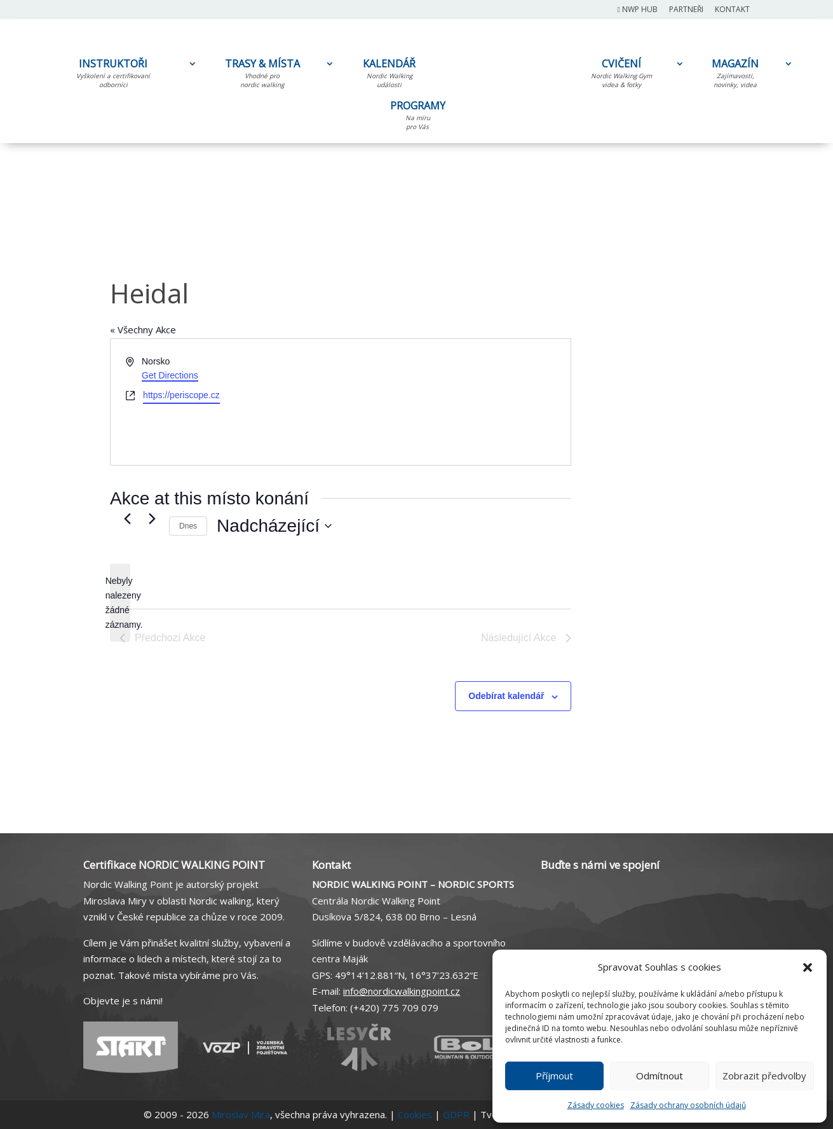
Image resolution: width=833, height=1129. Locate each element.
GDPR (456, 1114)
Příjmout (554, 1075)
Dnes (188, 526)
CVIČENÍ (621, 75)
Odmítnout (659, 1075)
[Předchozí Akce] (127, 518)
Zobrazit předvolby (764, 1075)
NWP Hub (638, 10)
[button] (807, 967)
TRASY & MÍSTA (262, 75)
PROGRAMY (417, 117)
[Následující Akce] (151, 518)
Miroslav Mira (241, 1114)
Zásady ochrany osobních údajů (688, 1105)
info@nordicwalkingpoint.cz (401, 991)
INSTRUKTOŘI (113, 75)
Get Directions (170, 375)
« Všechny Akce (143, 329)
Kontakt (732, 10)
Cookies (415, 1114)
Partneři (686, 10)
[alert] (120, 603)
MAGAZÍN (735, 75)
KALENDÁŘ (389, 75)
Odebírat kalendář (506, 696)
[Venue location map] (454, 402)
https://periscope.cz (181, 395)
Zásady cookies (595, 1105)
